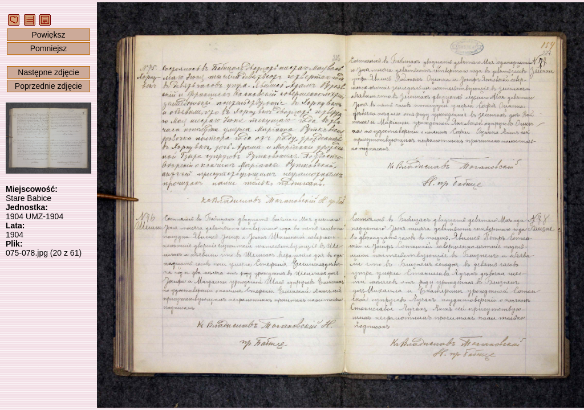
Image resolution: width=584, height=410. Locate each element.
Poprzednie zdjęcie (48, 86)
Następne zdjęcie (48, 72)
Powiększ (48, 34)
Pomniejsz (48, 48)
